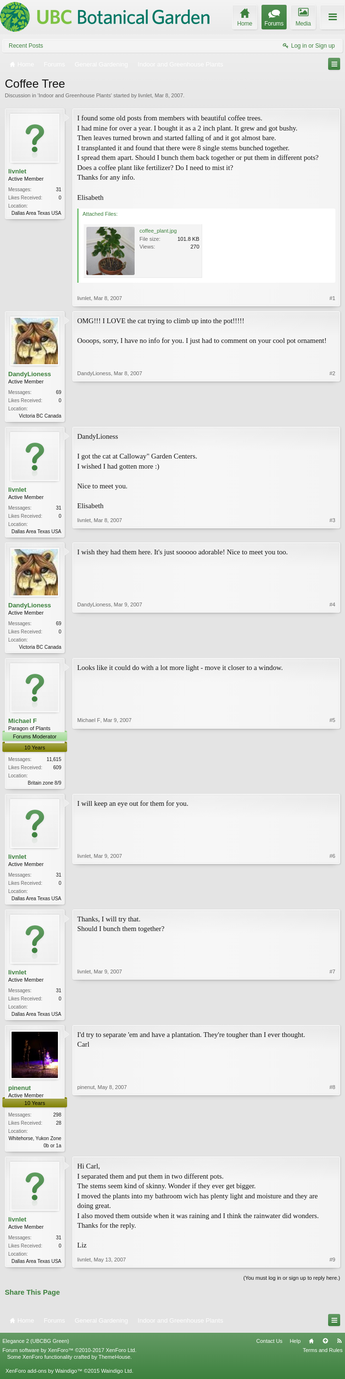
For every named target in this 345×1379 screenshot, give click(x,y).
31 (58, 189)
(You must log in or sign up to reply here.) (291, 1285)
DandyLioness (29, 374)
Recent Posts (26, 45)
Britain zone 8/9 (45, 785)
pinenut (19, 1093)
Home (311, 1348)
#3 (332, 531)
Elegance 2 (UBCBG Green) (35, 1348)
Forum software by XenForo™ (69, 1357)
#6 (332, 901)
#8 (332, 1150)
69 (58, 392)
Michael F (22, 723)
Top (325, 1348)
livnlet (145, 95)
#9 (332, 1267)
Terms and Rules (323, 1357)
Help (295, 1348)
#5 (332, 784)
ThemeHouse (114, 1364)
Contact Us (269, 1348)
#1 (332, 298)
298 (57, 1120)
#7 (332, 1018)
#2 (332, 415)
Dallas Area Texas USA (36, 213)
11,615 (53, 762)
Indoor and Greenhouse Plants (75, 95)
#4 (332, 648)
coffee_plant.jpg (158, 231)
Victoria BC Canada (40, 416)
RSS (339, 1348)
